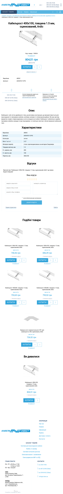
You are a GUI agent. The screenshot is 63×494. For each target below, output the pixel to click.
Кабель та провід (31, 448)
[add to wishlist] (35, 67)
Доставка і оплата (44, 435)
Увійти (56, 207)
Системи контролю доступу (31, 451)
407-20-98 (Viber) (53, 5)
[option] (31, 40)
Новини (26, 12)
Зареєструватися (11, 207)
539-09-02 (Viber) (53, 7)
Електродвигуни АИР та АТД (31, 457)
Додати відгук (31, 71)
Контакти (42, 438)
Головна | (4, 15)
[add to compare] (39, 67)
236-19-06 (51, 3)
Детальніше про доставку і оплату (50, 99)
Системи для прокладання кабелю (31, 445)
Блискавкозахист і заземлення (31, 454)
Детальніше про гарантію (29, 97)
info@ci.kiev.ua (42, 476)
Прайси (41, 432)
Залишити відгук (16, 256)
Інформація (34, 12)
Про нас (20, 12)
